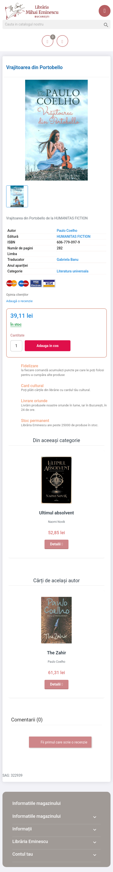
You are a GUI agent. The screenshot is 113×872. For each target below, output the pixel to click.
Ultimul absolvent (56, 512)
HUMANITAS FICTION (73, 236)
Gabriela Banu (67, 260)
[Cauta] (56, 24)
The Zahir (56, 652)
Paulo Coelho (67, 231)
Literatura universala (72, 271)
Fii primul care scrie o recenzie (60, 742)
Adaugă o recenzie (19, 301)
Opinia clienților (17, 294)
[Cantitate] (16, 345)
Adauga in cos (48, 346)
